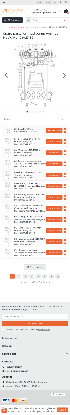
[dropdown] (4, 2)
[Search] (49, 20)
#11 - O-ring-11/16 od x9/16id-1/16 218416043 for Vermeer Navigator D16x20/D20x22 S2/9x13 (29, 219)
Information (35, 338)
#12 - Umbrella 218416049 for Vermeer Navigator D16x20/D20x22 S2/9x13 (27, 230)
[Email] (35, 316)
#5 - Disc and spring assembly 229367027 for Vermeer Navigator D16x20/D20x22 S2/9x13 (30, 164)
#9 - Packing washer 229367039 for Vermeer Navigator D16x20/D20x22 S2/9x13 (29, 197)
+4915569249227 (13, 367)
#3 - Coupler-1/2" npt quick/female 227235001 (25, 130)
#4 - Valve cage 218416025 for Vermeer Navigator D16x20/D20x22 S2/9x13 (27, 152)
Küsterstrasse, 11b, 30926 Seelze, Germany (26, 382)
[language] (66, 2)
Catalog (35, 346)
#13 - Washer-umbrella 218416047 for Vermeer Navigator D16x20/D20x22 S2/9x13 (30, 241)
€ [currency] (55, 2)
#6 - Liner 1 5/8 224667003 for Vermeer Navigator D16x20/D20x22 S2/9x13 (27, 175)
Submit (62, 410)
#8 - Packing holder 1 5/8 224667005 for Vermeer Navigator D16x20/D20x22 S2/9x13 (30, 186)
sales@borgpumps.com (17, 371)
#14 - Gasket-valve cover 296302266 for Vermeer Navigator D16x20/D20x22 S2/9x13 (30, 252)
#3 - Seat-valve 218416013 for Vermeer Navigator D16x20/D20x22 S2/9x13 (27, 141)
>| (58, 276)
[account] (60, 2)
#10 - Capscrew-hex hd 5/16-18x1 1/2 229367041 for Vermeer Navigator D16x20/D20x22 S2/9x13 (29, 208)
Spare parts (35, 353)
